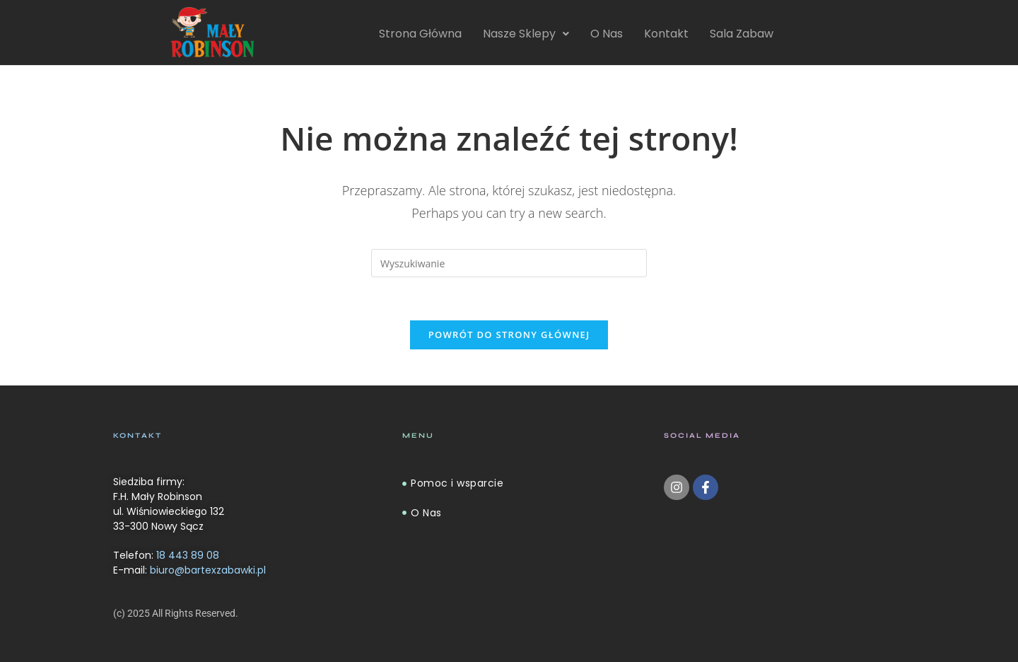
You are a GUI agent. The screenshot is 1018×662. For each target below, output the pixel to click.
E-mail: (189, 570)
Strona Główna (420, 33)
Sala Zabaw (741, 33)
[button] (526, 34)
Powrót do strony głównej (509, 334)
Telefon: (166, 555)
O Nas (606, 33)
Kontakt (666, 33)
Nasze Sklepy (526, 33)
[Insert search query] (509, 263)
